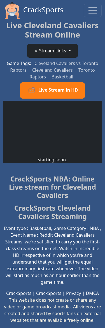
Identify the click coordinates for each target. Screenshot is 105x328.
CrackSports (33, 10)
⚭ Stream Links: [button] (50, 51)
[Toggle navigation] (93, 10)
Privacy (73, 293)
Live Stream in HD (52, 90)
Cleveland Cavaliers (53, 70)
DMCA (92, 293)
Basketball (62, 77)
